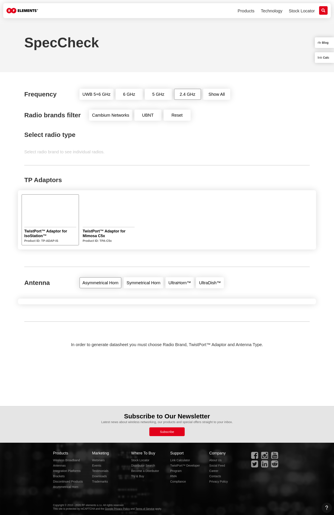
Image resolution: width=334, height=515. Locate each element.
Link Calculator (180, 460)
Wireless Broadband (66, 460)
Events (96, 465)
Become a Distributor (145, 471)
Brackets (59, 476)
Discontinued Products (68, 481)
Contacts (215, 476)
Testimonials (100, 471)
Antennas (59, 465)
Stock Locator (302, 11)
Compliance (178, 481)
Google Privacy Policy (117, 508)
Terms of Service (144, 508)
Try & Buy (137, 476)
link (323, 57)
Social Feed (217, 465)
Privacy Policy (218, 481)
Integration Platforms (67, 471)
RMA (173, 476)
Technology (271, 11)
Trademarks (100, 481)
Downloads (99, 476)
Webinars (98, 460)
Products (246, 11)
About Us (215, 460)
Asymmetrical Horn (65, 487)
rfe (323, 42)
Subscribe (167, 432)
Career (213, 471)
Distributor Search (143, 465)
